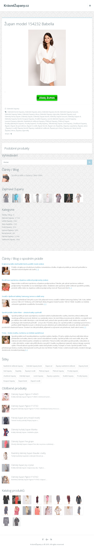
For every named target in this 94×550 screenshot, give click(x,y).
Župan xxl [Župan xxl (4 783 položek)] (48, 366)
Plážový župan (63, 121)
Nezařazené (6, 233)
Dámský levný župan (13, 116)
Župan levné (42, 126)
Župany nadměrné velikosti (39, 128)
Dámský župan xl (74, 116)
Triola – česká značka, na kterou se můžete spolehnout (23, 333)
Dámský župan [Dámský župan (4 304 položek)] (25, 376)
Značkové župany (80, 123)
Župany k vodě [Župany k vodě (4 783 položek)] (30, 371)
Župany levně (23, 128)
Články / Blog (7, 215)
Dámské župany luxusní (69, 112)
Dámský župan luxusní (58, 116)
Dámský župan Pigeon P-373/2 (24, 406)
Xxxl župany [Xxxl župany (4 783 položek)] (8, 371)
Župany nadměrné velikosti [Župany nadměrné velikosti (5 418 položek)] (65, 366)
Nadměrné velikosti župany (34, 121)
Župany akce (82, 126)
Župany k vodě (11, 128)
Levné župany (70, 119)
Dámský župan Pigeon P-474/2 (24, 477)
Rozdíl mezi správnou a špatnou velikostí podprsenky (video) (25, 280)
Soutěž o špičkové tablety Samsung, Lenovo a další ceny (23, 296)
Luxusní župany (8, 230)
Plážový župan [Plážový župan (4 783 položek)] (44, 371)
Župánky (59, 126)
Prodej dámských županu (14, 123)
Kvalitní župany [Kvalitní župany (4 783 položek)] (68, 376)
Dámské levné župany (16, 112)
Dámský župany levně (13, 119)
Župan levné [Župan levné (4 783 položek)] (22, 381)
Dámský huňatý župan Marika (24, 429)
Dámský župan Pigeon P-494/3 (24, 394)
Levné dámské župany (56, 119)
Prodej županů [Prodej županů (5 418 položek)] (72, 371)
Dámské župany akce (33, 112)
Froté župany (7, 227)
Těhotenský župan (56, 123)
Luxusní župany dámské (14, 121)
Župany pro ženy (56, 128)
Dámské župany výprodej (49, 114)
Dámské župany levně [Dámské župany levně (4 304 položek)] (34, 366)
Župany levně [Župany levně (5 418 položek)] (83, 366)
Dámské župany (13, 108)
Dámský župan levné (41, 116)
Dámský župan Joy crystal (22, 465)
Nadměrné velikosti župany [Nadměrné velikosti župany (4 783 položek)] (13, 366)
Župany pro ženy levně (72, 128)
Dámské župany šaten (13, 114)
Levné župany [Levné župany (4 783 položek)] (38, 376)
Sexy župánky (7, 224)
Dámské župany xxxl (68, 114)
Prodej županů (30, 123)
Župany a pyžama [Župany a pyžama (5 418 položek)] (53, 376)
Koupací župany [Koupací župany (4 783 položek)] (9, 381)
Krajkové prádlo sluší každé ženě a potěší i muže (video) (23, 264)
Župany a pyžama (70, 126)
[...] (38, 269)
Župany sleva (10, 130)
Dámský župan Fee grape (22, 441)
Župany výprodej (22, 130)
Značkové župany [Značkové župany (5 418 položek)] (10, 376)
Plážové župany (51, 121)
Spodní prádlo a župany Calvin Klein (26, 175)
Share (8, 134)
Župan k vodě (32, 126)
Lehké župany (7, 221)
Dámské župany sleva (31, 114)
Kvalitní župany (41, 119)
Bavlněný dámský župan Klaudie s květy (28, 453)
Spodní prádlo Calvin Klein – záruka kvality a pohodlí (22, 312)
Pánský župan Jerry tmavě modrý (25, 417)
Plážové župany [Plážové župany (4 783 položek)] (58, 371)
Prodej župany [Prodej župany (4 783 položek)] (82, 376)
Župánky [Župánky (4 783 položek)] (18, 371)
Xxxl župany (67, 123)
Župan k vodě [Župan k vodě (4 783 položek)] (35, 381)
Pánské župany (8, 236)
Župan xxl (51, 126)
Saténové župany (8, 239)
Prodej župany (42, 123)
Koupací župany (28, 119)
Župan (7, 126)
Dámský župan (27, 116)
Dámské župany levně (50, 112)
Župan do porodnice (18, 126)
